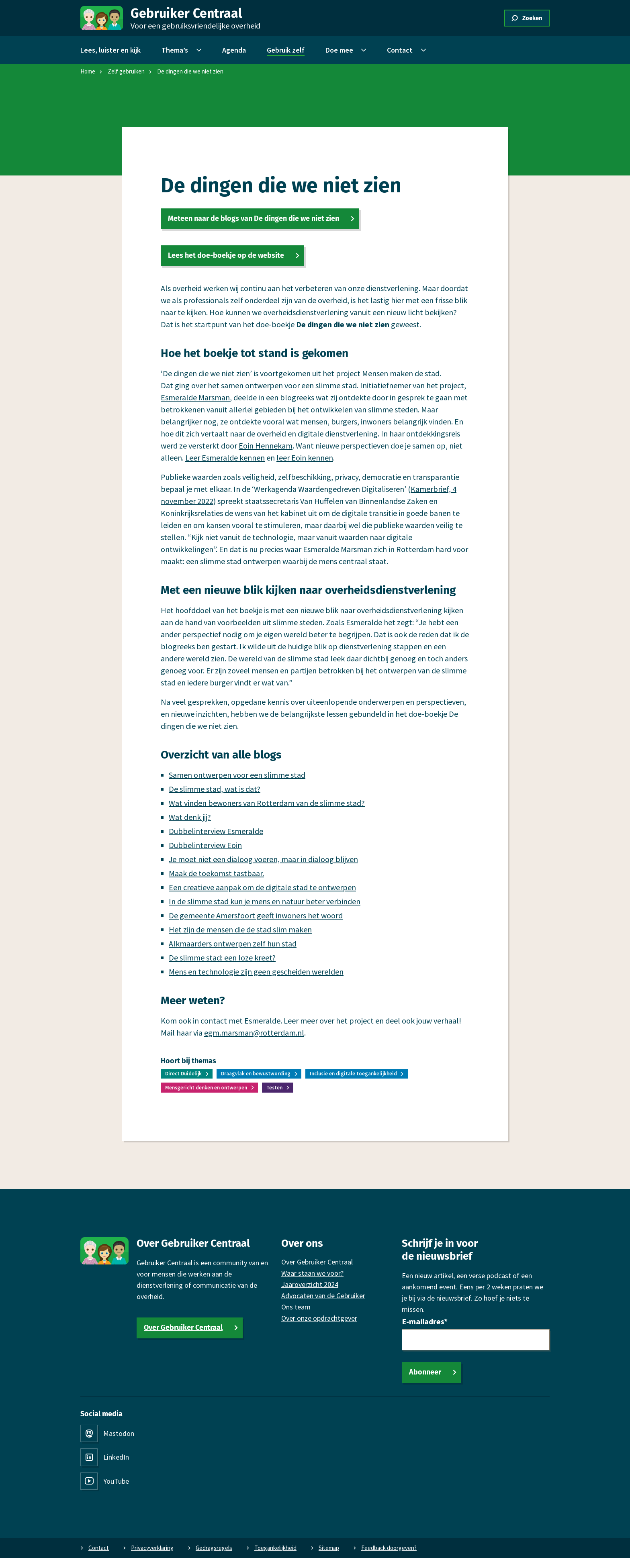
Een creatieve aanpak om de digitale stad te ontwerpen (262, 887)
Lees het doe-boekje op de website (226, 255)
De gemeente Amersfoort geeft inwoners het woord (256, 915)
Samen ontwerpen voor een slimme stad (237, 775)
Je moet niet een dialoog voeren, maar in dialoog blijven (263, 859)
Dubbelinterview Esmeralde (216, 831)
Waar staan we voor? (312, 1273)
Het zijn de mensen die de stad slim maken (240, 929)
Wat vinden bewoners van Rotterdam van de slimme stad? (267, 803)
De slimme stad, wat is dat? (214, 789)
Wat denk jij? (190, 817)
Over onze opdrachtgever (319, 1318)
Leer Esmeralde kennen (225, 458)
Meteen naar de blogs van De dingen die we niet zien (253, 218)
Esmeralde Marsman (195, 397)
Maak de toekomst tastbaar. (216, 873)
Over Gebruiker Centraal (183, 1327)
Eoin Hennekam (265, 445)
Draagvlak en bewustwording (255, 1073)
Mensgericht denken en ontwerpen (206, 1087)
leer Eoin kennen (304, 458)
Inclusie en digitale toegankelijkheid (353, 1073)
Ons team (296, 1306)
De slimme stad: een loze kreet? (222, 957)
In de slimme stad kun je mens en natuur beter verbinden (264, 901)
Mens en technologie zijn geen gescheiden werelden (256, 972)
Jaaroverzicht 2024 (309, 1284)
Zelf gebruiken (126, 71)
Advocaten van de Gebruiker (323, 1295)
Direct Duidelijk (183, 1073)
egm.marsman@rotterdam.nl (254, 1033)
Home (87, 71)
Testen (274, 1087)
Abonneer (425, 1372)
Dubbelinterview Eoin (205, 845)
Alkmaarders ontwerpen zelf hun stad (233, 943)
